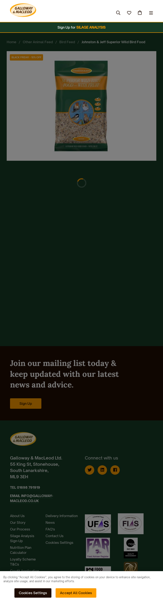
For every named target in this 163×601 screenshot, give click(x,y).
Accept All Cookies (76, 593)
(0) (140, 13)
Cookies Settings (33, 593)
